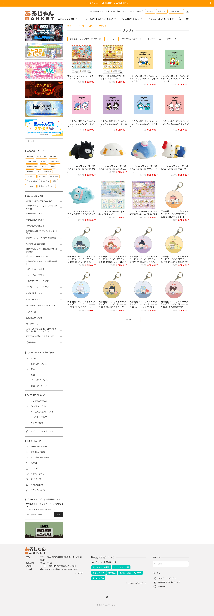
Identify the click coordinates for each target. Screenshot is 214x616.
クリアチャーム (154, 39)
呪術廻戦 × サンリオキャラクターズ (85, 39)
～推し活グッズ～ (34, 293)
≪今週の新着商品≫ (35, 226)
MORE (128, 320)
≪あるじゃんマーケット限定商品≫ (41, 262)
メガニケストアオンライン (161, 19)
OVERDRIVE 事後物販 (36, 244)
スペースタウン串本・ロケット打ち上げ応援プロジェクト (41, 330)
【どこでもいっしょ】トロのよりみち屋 (41, 207)
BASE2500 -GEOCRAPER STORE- (41, 306)
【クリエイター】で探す (37, 287)
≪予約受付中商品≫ (35, 220)
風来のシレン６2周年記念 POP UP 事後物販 (42, 250)
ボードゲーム (32, 324)
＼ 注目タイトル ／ (132, 18)
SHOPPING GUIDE (96, 11)
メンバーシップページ (134, 11)
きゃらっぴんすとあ (35, 214)
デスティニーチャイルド (37, 256)
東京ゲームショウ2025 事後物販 (42, 238)
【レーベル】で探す (35, 275)
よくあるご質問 (114, 11)
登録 (58, 514)
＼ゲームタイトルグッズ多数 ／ (99, 18)
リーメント (111, 39)
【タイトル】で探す (35, 269)
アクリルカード (174, 39)
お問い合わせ (176, 11)
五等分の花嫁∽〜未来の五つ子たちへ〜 (41, 232)
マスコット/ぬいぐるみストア (40, 336)
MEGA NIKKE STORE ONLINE (39, 201)
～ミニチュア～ (33, 299)
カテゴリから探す (68, 18)
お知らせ (161, 11)
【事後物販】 (32, 342)
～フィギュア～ (33, 312)
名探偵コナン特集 (34, 318)
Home (69, 26)
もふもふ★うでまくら (132, 39)
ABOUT (150, 11)
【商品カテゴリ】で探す (37, 281)
